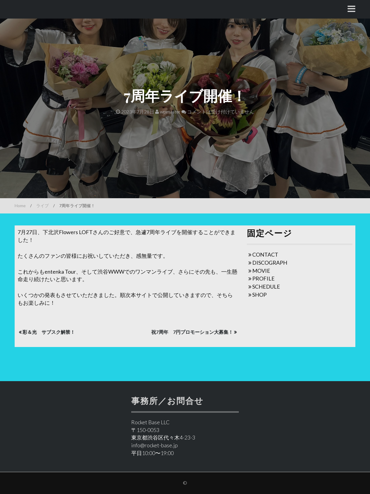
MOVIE (261, 270)
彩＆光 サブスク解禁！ (48, 332)
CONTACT (265, 254)
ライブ (42, 205)
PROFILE (263, 278)
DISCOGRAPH (269, 262)
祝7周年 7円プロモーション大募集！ (192, 332)
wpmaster (168, 111)
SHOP (259, 294)
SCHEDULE (266, 286)
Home (20, 205)
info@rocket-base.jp (154, 445)
